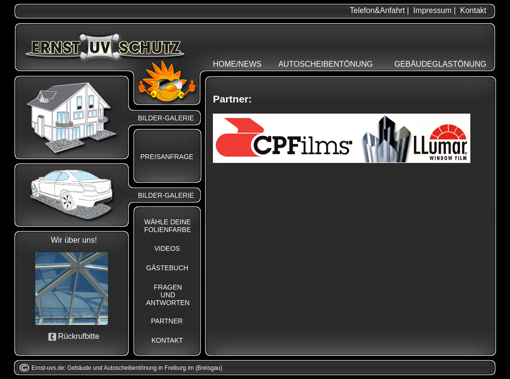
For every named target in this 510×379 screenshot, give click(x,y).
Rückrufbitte (78, 336)
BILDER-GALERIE (166, 118)
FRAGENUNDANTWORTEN (168, 294)
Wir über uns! (74, 240)
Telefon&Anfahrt (377, 10)
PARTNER (167, 321)
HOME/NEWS (237, 64)
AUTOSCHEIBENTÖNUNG (325, 64)
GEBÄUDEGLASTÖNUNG (440, 64)
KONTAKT (167, 340)
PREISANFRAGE (167, 156)
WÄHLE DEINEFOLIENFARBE (167, 225)
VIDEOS (167, 248)
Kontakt (473, 10)
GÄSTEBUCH (167, 268)
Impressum (432, 10)
